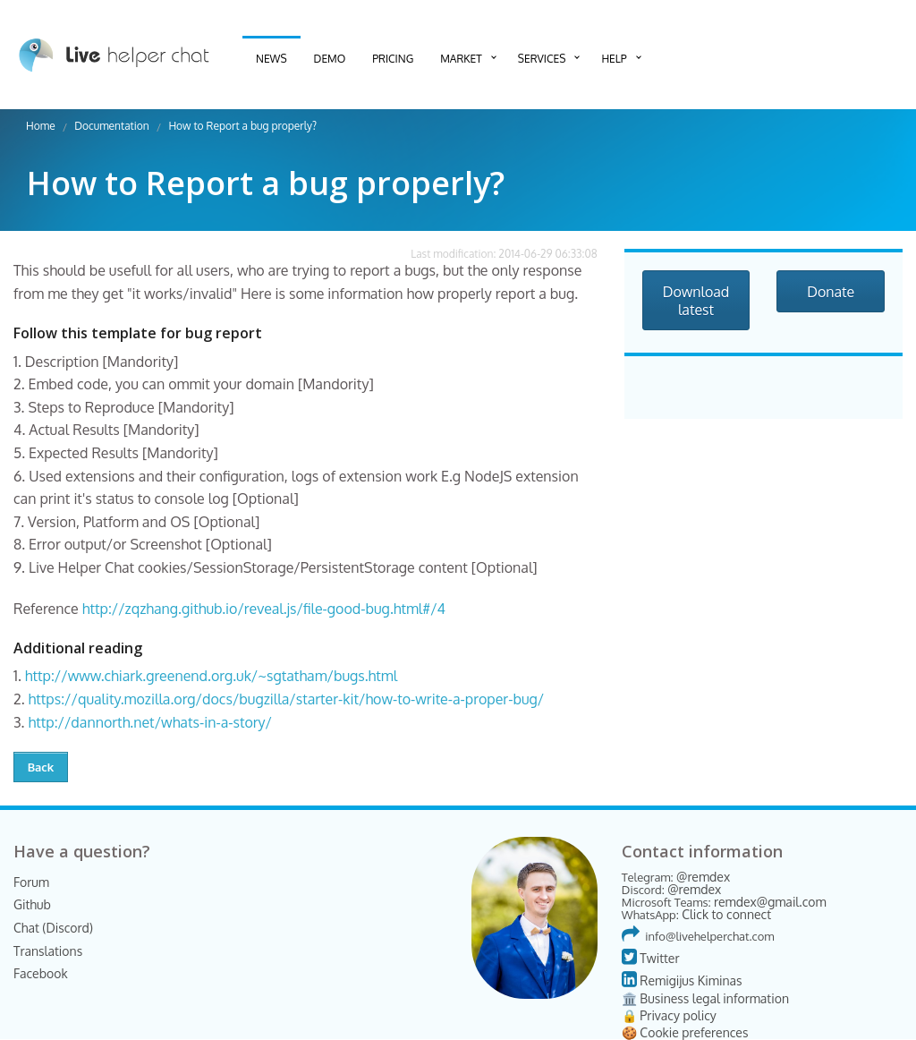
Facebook (40, 973)
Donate (830, 292)
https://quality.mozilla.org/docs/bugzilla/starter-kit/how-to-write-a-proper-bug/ (287, 699)
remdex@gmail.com (770, 901)
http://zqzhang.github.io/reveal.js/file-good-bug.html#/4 (263, 609)
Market (461, 58)
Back (41, 767)
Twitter (651, 958)
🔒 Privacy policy (669, 1015)
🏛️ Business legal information (705, 998)
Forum (31, 882)
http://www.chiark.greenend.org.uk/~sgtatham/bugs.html (211, 676)
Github (32, 904)
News (271, 58)
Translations (47, 951)
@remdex (703, 876)
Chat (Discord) (53, 927)
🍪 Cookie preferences (685, 1032)
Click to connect (726, 914)
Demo (330, 58)
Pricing (392, 58)
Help (613, 58)
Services (542, 58)
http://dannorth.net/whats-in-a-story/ (150, 722)
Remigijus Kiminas (682, 980)
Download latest (696, 301)
